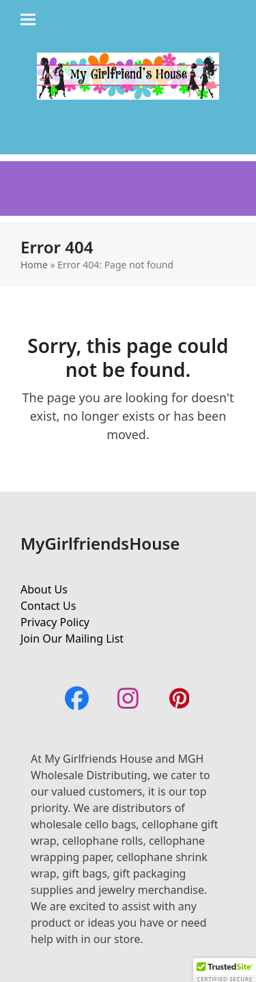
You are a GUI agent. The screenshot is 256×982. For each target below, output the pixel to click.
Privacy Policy (54, 622)
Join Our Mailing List (72, 638)
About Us (44, 589)
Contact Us (48, 605)
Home (34, 264)
